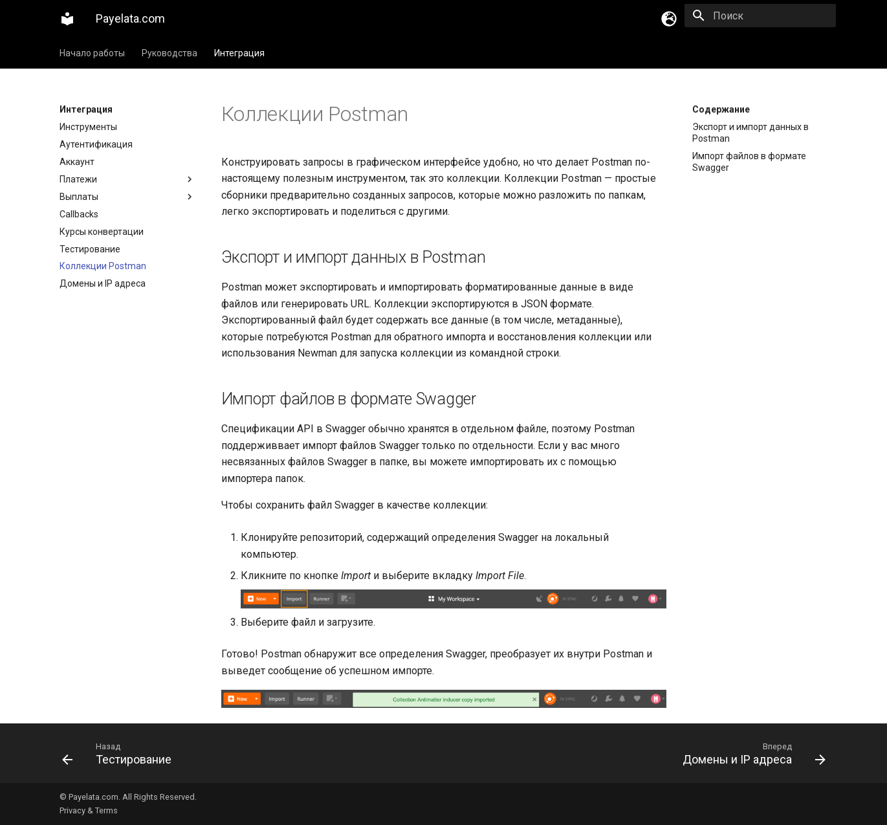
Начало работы (92, 53)
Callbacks (79, 214)
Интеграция (239, 53)
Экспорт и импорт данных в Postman (750, 133)
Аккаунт (77, 162)
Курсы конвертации (102, 231)
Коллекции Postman (103, 266)
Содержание (721, 109)
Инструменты (88, 127)
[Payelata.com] (67, 19)
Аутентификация (96, 144)
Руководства (169, 53)
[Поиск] (760, 15)
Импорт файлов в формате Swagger (749, 162)
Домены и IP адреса (103, 283)
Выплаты (127, 197)
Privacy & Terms (89, 810)
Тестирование (90, 249)
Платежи (127, 179)
